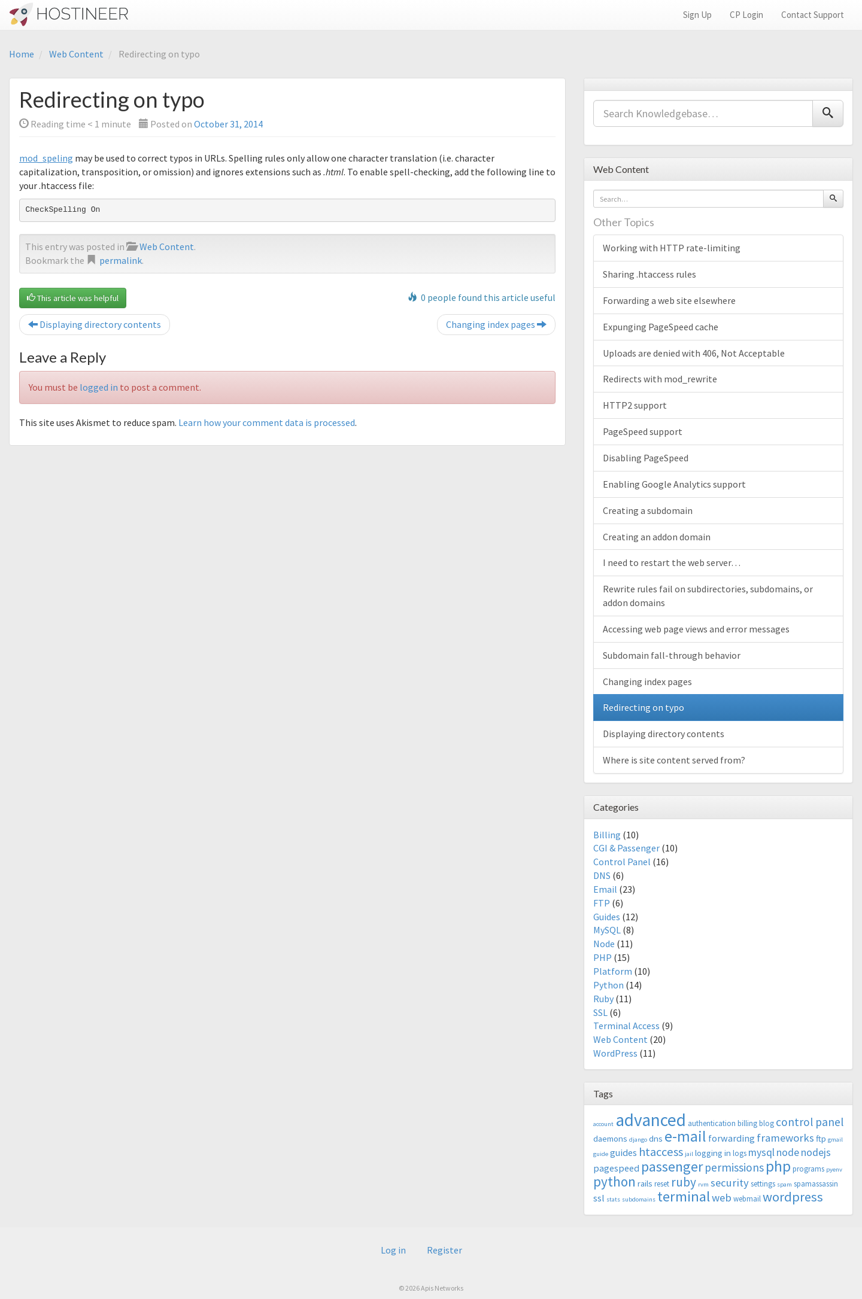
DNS (602, 875)
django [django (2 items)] (638, 1139)
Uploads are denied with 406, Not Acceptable (694, 353)
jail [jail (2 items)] (689, 1154)
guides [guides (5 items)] (623, 1152)
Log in (393, 1250)
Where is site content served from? (674, 760)
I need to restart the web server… (671, 562)
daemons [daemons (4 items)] (610, 1138)
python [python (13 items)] (614, 1181)
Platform (612, 971)
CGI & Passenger (626, 848)
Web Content (76, 54)
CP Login (746, 14)
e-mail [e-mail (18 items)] (685, 1136)
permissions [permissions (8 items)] (734, 1167)
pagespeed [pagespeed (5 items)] (616, 1168)
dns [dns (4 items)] (656, 1138)
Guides (606, 917)
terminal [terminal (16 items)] (683, 1196)
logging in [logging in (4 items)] (713, 1152)
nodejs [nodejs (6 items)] (816, 1152)
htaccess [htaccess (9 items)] (661, 1152)
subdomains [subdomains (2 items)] (638, 1199)
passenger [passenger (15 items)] (672, 1166)
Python (608, 985)
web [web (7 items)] (722, 1197)
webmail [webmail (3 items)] (747, 1199)
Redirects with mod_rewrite (660, 379)
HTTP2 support (635, 405)
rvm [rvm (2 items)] (703, 1184)
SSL (600, 1012)
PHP (602, 957)
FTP (601, 903)
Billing (607, 835)
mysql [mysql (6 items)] (761, 1152)
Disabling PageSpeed (645, 458)
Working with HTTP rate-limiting (671, 248)
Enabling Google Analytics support (674, 484)
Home (21, 54)
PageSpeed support (642, 431)
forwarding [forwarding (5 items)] (731, 1138)
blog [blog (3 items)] (766, 1123)
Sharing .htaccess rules (649, 274)
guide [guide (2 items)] (600, 1154)
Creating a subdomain (648, 510)
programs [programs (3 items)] (808, 1169)
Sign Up (697, 14)
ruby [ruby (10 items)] (683, 1182)
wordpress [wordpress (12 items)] (793, 1196)
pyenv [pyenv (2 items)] (834, 1169)
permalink (120, 260)
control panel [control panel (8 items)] (809, 1122)
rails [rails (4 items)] (645, 1183)
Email (605, 889)
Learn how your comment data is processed (266, 422)
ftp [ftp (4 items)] (821, 1138)
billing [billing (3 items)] (747, 1123)
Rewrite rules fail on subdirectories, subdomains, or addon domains (708, 596)
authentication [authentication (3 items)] (712, 1123)
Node (604, 944)
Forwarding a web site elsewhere (669, 300)
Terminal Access (626, 1026)
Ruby (603, 999)
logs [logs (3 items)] (739, 1153)
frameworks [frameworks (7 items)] (785, 1138)
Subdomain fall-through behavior (671, 655)
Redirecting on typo (643, 707)
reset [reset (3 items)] (661, 1184)
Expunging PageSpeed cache (660, 327)
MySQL (607, 930)
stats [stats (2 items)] (613, 1199)
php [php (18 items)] (778, 1166)
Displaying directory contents (94, 324)
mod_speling (46, 158)
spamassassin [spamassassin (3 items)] (816, 1184)
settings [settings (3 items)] (763, 1184)
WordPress (615, 1053)
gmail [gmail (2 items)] (835, 1139)
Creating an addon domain (657, 537)
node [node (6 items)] (787, 1152)
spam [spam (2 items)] (784, 1184)
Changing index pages (496, 324)
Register (444, 1250)
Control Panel (622, 862)
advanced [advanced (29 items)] (650, 1120)
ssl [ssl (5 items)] (599, 1198)
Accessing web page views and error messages (696, 629)
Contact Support (812, 14)
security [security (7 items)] (730, 1183)
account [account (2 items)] (603, 1124)
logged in (99, 387)
